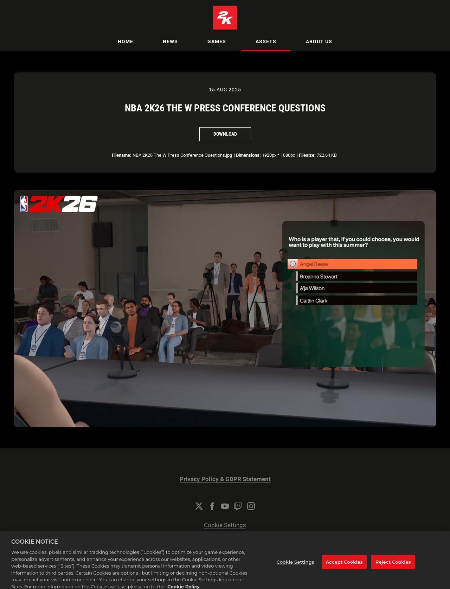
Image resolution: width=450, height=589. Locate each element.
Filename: (121, 155)
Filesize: (307, 155)
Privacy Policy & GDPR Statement (225, 479)
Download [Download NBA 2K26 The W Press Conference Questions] (225, 134)
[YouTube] (225, 506)
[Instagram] (251, 506)
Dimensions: (248, 155)
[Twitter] (199, 506)
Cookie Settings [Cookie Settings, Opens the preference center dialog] (295, 565)
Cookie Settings (225, 525)
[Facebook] (212, 506)
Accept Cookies (344, 565)
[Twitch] (238, 506)
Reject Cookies (393, 565)
